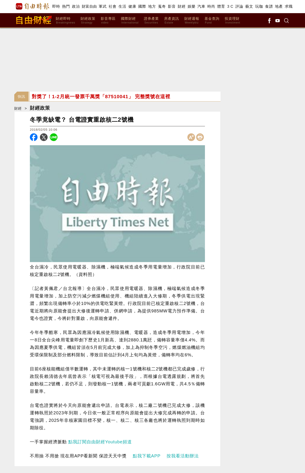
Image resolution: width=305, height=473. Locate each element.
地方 (152, 6)
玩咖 (259, 6)
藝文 (249, 6)
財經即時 (65, 20)
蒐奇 (162, 6)
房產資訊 (171, 20)
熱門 (66, 6)
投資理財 (232, 20)
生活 (122, 6)
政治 (76, 6)
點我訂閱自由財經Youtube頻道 (100, 441)
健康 (132, 6)
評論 (239, 6)
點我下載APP (147, 455)
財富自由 (89, 6)
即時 (56, 6)
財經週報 (191, 20)
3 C (230, 6)
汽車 (201, 6)
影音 (172, 6)
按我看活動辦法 (183, 455)
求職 (288, 6)
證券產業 (151, 20)
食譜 (269, 6)
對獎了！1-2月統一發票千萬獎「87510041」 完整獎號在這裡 (101, 96)
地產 (279, 6)
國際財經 (130, 20)
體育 (221, 6)
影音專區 (108, 20)
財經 (181, 6)
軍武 (102, 6)
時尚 (211, 6)
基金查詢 (212, 20)
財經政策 (88, 20)
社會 (112, 6)
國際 (142, 6)
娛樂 (191, 6)
